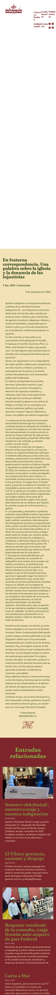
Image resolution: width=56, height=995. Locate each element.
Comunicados (23, 285)
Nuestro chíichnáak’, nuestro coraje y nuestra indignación (27, 809)
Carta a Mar (17, 975)
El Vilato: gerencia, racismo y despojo (25, 856)
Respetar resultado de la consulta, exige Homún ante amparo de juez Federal (27, 932)
